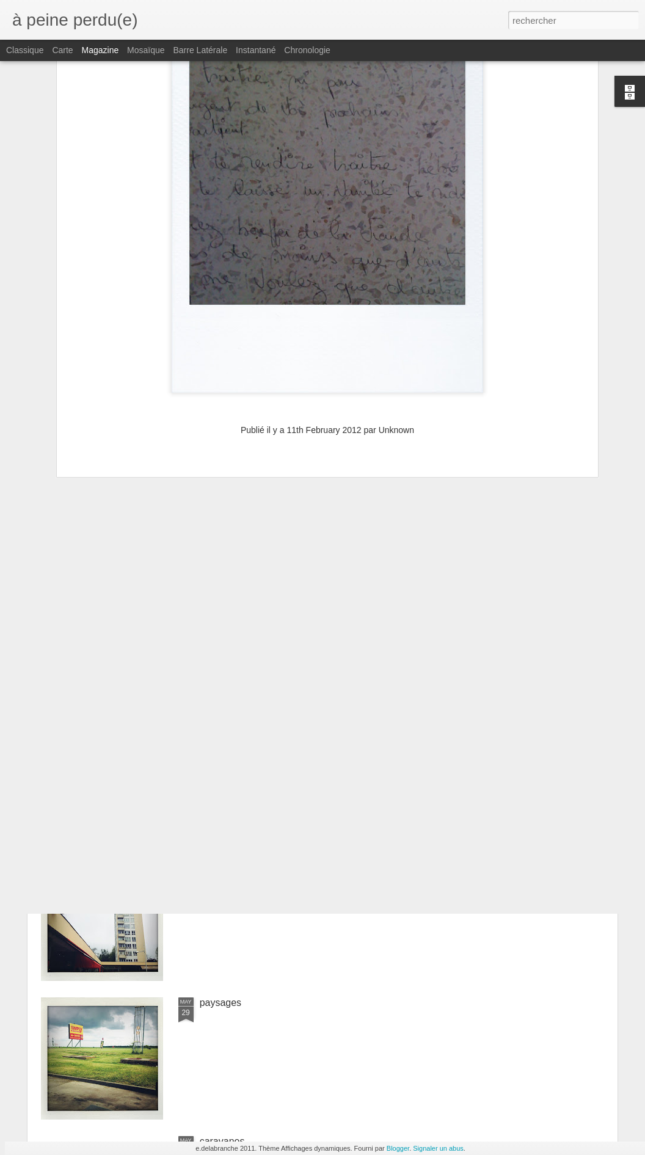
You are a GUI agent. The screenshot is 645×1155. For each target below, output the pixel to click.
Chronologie (307, 50)
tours (211, 864)
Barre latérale (200, 50)
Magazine (100, 50)
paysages (221, 1002)
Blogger (398, 1148)
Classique (24, 50)
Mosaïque (145, 50)
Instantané (255, 50)
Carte (62, 50)
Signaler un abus (438, 1148)
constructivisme (233, 725)
